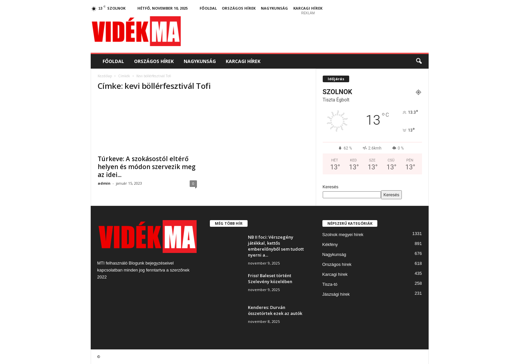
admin (104, 183)
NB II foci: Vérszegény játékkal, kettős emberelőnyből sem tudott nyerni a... (276, 246)
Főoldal (208, 8)
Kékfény (330, 244)
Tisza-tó (330, 284)
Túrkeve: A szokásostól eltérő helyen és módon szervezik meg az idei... (147, 166)
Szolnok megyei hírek (342, 234)
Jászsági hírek (336, 294)
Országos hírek (239, 8)
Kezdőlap (105, 76)
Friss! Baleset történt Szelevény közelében (270, 278)
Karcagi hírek (307, 8)
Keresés (331, 186)
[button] (418, 61)
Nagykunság (274, 8)
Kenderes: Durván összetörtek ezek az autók (275, 310)
